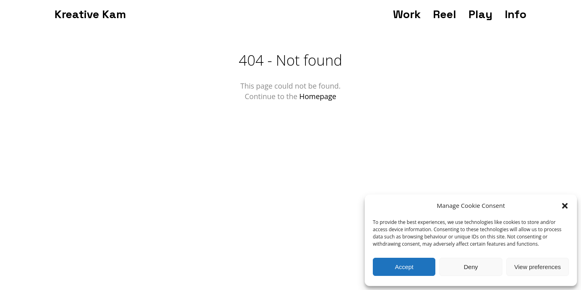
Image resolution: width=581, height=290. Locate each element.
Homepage (317, 96)
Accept (404, 266)
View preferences (537, 266)
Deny (471, 266)
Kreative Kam (90, 14)
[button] (565, 206)
